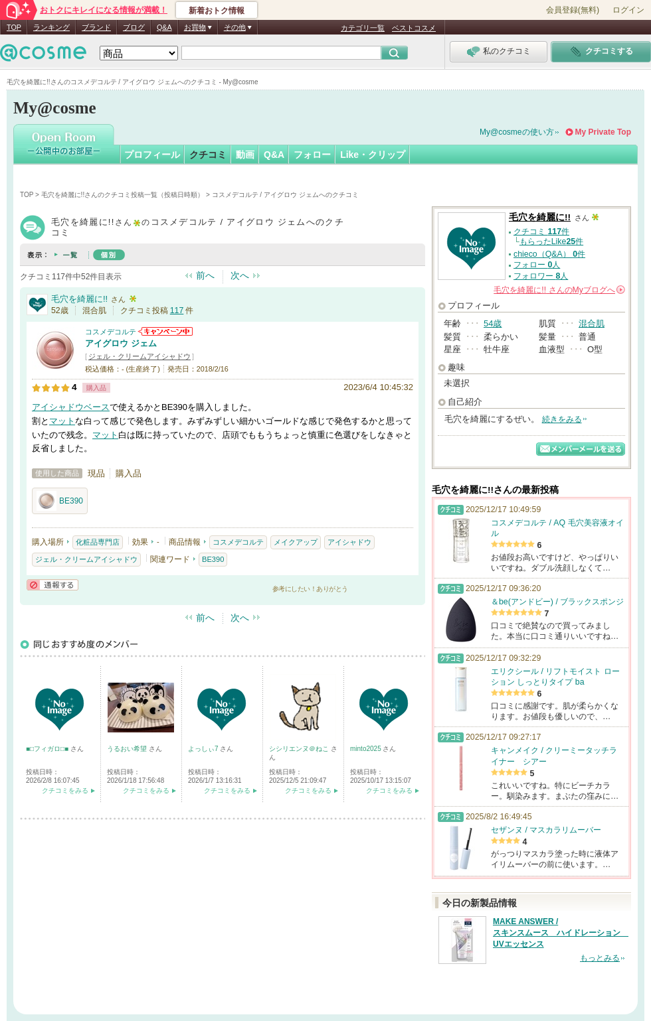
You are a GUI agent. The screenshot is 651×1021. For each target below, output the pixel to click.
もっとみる (600, 958)
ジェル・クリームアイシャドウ (139, 356)
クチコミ (208, 154)
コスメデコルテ (110, 332)
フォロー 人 (536, 264)
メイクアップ (296, 542)
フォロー (312, 154)
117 (177, 310)
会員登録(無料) (572, 10)
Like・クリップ (372, 154)
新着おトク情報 (216, 10)
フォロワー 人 (540, 276)
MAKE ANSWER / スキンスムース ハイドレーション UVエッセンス (560, 933)
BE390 (60, 501)
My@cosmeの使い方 (517, 132)
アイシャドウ (349, 542)
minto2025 (366, 748)
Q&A (164, 27)
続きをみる (562, 419)
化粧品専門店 (98, 542)
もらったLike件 (551, 241)
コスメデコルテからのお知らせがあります (165, 331)
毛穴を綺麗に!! (79, 299)
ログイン (628, 10)
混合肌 (591, 323)
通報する (52, 584)
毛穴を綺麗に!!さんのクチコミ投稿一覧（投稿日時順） (123, 194)
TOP (14, 27)
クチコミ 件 (541, 231)
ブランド (96, 27)
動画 (245, 154)
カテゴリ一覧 (363, 28)
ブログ (134, 27)
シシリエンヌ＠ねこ (300, 748)
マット (62, 421)
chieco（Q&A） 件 (549, 254)
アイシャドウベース (71, 407)
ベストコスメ (414, 28)
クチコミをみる (65, 790)
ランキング (51, 27)
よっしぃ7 (204, 748)
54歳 (493, 323)
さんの (559, 290)
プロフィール (152, 154)
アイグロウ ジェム (121, 343)
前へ (205, 275)
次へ (240, 275)
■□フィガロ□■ (48, 748)
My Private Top (603, 132)
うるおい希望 (128, 748)
